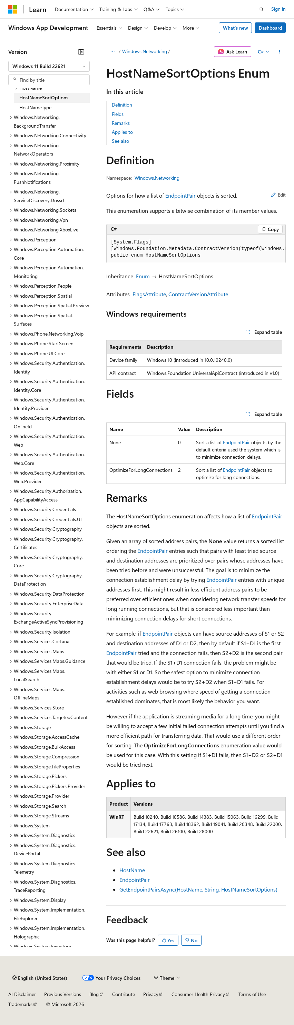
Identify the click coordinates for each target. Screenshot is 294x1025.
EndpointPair (180, 195)
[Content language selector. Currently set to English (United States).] (39, 978)
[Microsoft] (12, 9)
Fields (118, 114)
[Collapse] (81, 52)
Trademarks (20, 1004)
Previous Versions (62, 994)
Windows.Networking (144, 51)
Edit (278, 194)
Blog (94, 994)
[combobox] (49, 66)
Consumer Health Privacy (198, 994)
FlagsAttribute (149, 294)
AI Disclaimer (22, 994)
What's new (235, 27)
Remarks (121, 123)
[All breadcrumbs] (112, 51)
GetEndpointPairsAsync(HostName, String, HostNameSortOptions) (198, 889)
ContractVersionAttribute (198, 294)
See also (120, 141)
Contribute (123, 994)
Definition (122, 104)
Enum (143, 276)
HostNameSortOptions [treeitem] (43, 97)
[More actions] (280, 51)
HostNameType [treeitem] (35, 107)
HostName (132, 870)
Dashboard (270, 27)
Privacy (150, 994)
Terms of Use (252, 994)
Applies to (122, 132)
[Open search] (261, 9)
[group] (196, 249)
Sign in (278, 9)
